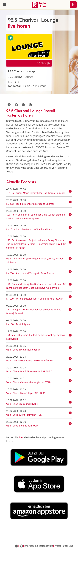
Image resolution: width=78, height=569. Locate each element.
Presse (57, 545)
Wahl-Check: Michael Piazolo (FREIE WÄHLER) (29, 360)
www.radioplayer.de (39, 4)
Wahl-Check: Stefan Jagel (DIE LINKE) (25, 393)
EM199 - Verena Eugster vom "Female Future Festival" (34, 298)
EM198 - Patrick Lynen (18, 324)
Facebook (16, 546)
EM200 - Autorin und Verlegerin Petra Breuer (30, 273)
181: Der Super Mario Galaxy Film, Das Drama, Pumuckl (35, 193)
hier (21, 437)
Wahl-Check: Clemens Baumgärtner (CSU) (28, 382)
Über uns (68, 545)
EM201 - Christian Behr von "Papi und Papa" (29, 229)
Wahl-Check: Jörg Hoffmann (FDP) (24, 414)
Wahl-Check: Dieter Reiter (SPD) (23, 349)
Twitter (21, 546)
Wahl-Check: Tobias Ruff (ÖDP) (22, 425)
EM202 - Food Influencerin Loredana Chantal (30, 203)
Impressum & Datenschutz (38, 545)
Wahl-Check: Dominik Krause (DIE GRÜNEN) (29, 371)
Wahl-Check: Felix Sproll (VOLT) (22, 404)
